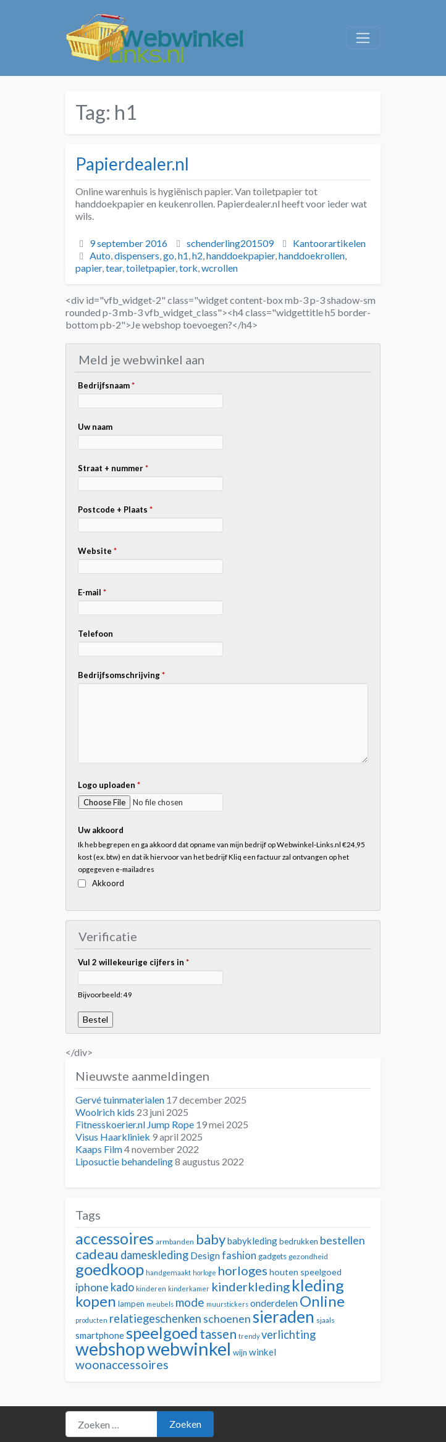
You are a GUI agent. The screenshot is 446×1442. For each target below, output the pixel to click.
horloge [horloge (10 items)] (204, 1272)
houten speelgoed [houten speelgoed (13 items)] (305, 1272)
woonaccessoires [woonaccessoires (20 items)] (122, 1364)
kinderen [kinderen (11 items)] (151, 1288)
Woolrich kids (105, 1112)
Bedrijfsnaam (106, 385)
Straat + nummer (113, 468)
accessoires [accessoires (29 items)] (114, 1238)
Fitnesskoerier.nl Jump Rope (134, 1124)
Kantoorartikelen (329, 243)
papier (88, 268)
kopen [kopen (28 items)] (95, 1301)
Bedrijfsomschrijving (121, 675)
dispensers (136, 255)
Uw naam (95, 427)
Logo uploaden (109, 785)
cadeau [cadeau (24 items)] (97, 1254)
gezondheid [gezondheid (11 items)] (308, 1256)
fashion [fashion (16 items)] (239, 1255)
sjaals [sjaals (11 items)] (325, 1320)
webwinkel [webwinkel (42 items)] (189, 1348)
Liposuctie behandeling (124, 1161)
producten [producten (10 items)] (91, 1320)
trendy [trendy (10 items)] (248, 1336)
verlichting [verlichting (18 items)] (288, 1334)
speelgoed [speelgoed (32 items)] (162, 1333)
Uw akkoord (101, 830)
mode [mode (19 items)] (189, 1302)
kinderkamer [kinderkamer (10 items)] (188, 1289)
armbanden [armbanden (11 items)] (175, 1241)
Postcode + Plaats (115, 509)
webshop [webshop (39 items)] (110, 1348)
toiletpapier (150, 268)
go (168, 255)
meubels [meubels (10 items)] (160, 1304)
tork (188, 268)
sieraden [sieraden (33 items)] (283, 1317)
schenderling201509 (230, 243)
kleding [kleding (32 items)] (318, 1285)
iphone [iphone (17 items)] (92, 1287)
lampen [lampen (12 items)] (131, 1304)
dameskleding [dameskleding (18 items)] (154, 1255)
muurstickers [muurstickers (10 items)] (227, 1304)
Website (97, 551)
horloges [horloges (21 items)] (242, 1270)
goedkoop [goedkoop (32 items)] (109, 1269)
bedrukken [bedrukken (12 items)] (298, 1241)
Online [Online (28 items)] (322, 1301)
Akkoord (108, 883)
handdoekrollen (312, 255)
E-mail (92, 592)
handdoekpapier (240, 255)
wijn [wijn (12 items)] (240, 1352)
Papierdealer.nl (132, 163)
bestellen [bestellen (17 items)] (342, 1240)
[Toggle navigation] (363, 38)
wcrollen (219, 268)
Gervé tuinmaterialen (119, 1099)
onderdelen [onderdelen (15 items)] (274, 1303)
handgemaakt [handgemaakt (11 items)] (168, 1272)
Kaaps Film (98, 1149)
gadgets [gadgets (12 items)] (272, 1256)
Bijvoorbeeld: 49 (105, 994)
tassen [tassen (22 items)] (218, 1333)
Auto (100, 255)
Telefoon (95, 634)
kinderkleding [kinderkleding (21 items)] (250, 1286)
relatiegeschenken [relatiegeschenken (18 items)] (155, 1318)
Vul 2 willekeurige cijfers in (133, 962)
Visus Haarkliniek (112, 1136)
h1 (183, 255)
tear (114, 268)
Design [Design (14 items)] (205, 1255)
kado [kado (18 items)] (122, 1287)
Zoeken (185, 1424)
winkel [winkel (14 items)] (262, 1351)
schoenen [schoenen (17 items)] (227, 1318)
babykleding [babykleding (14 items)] (252, 1240)
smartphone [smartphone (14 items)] (99, 1335)
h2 (197, 255)
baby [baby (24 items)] (210, 1239)
